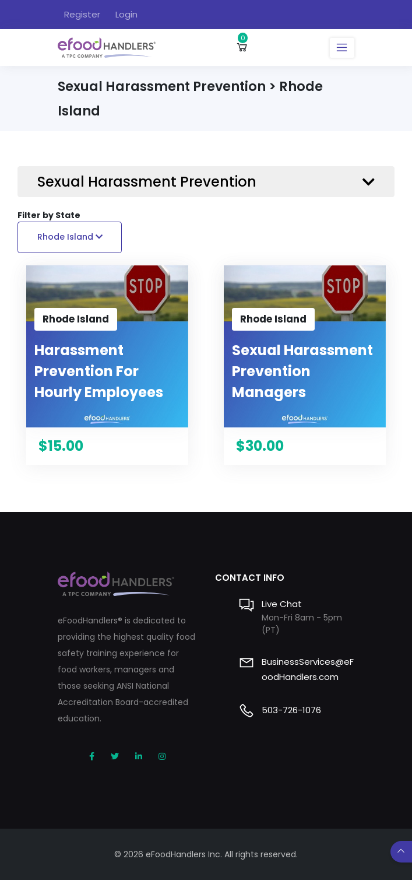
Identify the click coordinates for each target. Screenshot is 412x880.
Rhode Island (70, 237)
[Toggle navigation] (342, 47)
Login (126, 14)
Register (82, 14)
